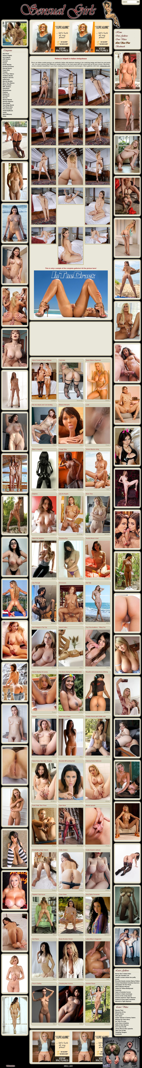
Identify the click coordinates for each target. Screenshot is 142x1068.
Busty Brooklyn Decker (66, 939)
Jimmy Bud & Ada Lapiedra (124, 1028)
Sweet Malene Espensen (93, 360)
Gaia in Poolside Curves (123, 992)
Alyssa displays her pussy (40, 672)
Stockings (80, 400)
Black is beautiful (37, 449)
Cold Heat (62, 360)
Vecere (34, 716)
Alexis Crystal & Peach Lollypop (41, 360)
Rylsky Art (6, 94)
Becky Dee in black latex (123, 973)
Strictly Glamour (8, 101)
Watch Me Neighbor (38, 538)
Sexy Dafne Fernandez (93, 894)
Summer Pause (90, 983)
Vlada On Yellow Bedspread (124, 988)
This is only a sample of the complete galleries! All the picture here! (70, 268)
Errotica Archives (8, 66)
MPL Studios (7, 86)
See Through (36, 583)
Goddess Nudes (8, 75)
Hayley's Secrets (8, 77)
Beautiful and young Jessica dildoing (97, 672)
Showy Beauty (7, 99)
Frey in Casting (36, 983)
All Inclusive (62, 583)
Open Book (62, 805)
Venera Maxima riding (92, 449)
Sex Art (5, 97)
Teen (81, 756)
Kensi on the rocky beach (123, 995)
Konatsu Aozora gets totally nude (96, 716)
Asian (81, 578)
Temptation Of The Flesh (123, 984)
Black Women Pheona (122, 986)
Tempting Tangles (121, 1032)
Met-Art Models (7, 81)
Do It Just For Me (120, 1027)
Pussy (107, 445)
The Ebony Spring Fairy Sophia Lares (70, 672)
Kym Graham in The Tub (39, 627)
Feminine (118, 990)
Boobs (107, 400)
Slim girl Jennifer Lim (122, 975)
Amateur (53, 534)
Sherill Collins (63, 627)
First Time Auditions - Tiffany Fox (95, 627)
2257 (71, 1066)
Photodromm (7, 90)
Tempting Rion (63, 538)
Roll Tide (88, 583)
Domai (5, 63)
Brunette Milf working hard (67, 761)
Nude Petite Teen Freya (39, 805)
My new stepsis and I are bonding (42, 404)
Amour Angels (7, 55)
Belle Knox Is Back (64, 716)
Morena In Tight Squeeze (123, 1001)
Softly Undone (63, 850)
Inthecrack (6, 79)
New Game (118, 1015)
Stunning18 (6, 103)
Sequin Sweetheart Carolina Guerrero (127, 983)
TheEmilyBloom (8, 110)
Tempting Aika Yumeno (66, 983)
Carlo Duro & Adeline (122, 1023)
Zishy (4, 116)
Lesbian (53, 400)
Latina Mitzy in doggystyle (93, 939)
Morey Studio (7, 85)
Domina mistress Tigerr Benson (125, 997)
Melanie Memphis (64, 404)
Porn (54, 445)
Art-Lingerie (6, 57)
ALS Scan (6, 53)
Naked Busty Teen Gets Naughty (42, 761)
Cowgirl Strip (63, 449)
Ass (55, 489)
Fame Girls (6, 70)
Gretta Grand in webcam (93, 850)
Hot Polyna (35, 939)
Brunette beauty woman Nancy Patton (127, 981)
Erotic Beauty (7, 64)
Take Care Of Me (120, 1030)
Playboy (5, 92)
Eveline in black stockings (123, 994)
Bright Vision (119, 1014)
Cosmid (5, 61)
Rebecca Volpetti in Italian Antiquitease (71, 59)
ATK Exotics (7, 59)
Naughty (80, 489)
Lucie (87, 404)
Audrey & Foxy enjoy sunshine (125, 999)
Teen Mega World (8, 105)
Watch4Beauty (7, 114)
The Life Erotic (7, 109)
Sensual (106, 534)
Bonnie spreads (90, 805)
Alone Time (89, 494)
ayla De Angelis (63, 494)
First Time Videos (8, 74)
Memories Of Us (120, 1012)
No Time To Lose (120, 1021)
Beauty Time (119, 1010)
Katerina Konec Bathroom (93, 761)
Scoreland (6, 96)
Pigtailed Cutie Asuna (38, 894)
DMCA (66, 1066)
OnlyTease (6, 88)
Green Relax (63, 894)
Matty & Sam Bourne (122, 1025)
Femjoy (5, 72)
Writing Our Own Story (122, 1019)
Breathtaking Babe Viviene (40, 850)
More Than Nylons (8, 83)
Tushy (5, 112)
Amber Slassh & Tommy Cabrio (125, 1017)
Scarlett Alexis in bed (92, 538)
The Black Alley (8, 107)
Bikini (107, 623)
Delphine (35, 494)
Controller (118, 1034)
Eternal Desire (7, 68)
